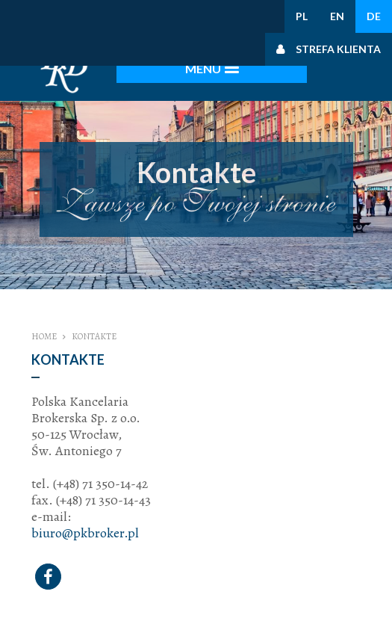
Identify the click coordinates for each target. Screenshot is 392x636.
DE (374, 16)
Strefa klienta (338, 49)
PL (302, 16)
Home (44, 336)
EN (337, 16)
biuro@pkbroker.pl (85, 533)
